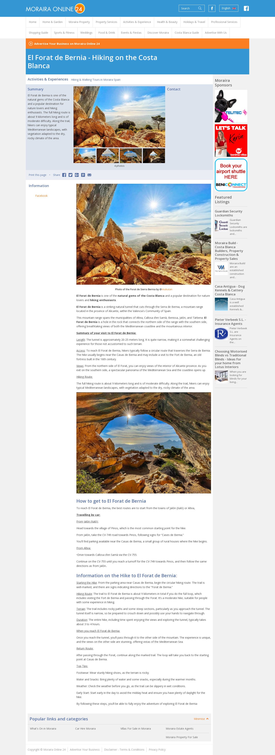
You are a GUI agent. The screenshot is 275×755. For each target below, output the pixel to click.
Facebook (41, 195)
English (229, 8)
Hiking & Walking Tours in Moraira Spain (96, 79)
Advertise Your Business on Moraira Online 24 (67, 44)
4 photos (119, 165)
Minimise (201, 719)
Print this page (37, 175)
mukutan (167, 289)
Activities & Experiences (48, 79)
